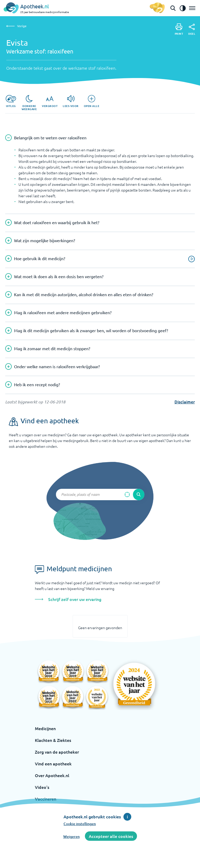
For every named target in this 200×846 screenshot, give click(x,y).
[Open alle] (91, 101)
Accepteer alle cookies (111, 836)
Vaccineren (45, 799)
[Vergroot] (50, 101)
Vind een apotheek (53, 763)
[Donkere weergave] (29, 103)
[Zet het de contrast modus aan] (182, 8)
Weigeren (71, 836)
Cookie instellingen (80, 823)
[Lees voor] (71, 101)
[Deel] (191, 29)
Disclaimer (184, 401)
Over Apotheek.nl (52, 775)
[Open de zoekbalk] (173, 8)
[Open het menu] (192, 8)
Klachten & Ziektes (53, 740)
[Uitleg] (10, 101)
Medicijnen (45, 728)
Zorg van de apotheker (57, 752)
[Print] (179, 29)
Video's (42, 787)
